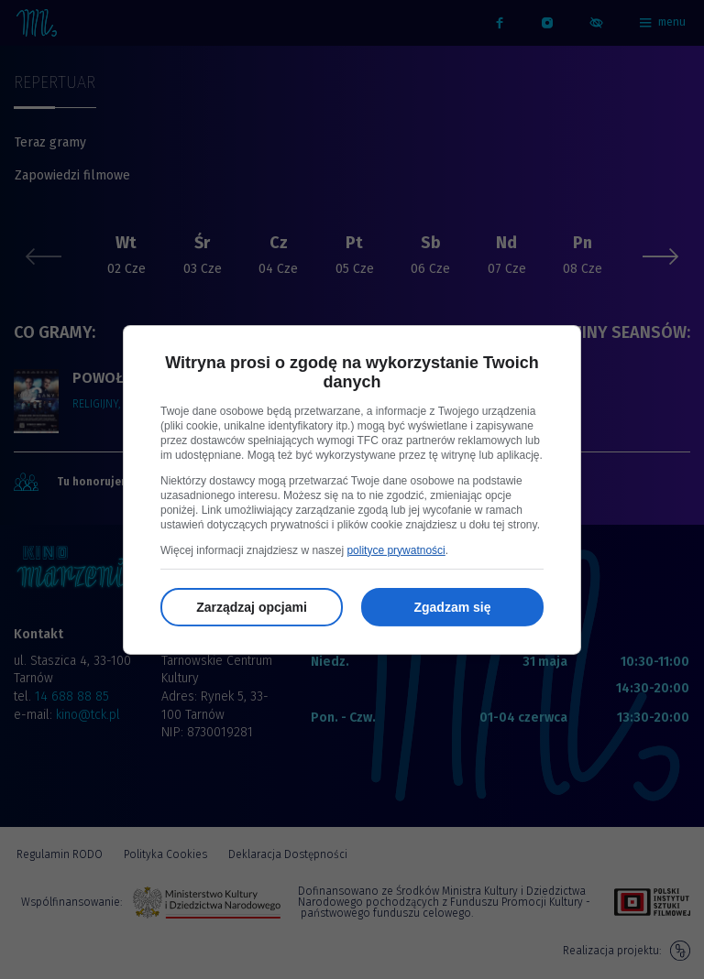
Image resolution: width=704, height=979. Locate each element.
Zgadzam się (451, 607)
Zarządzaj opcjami (251, 607)
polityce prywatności (395, 550)
